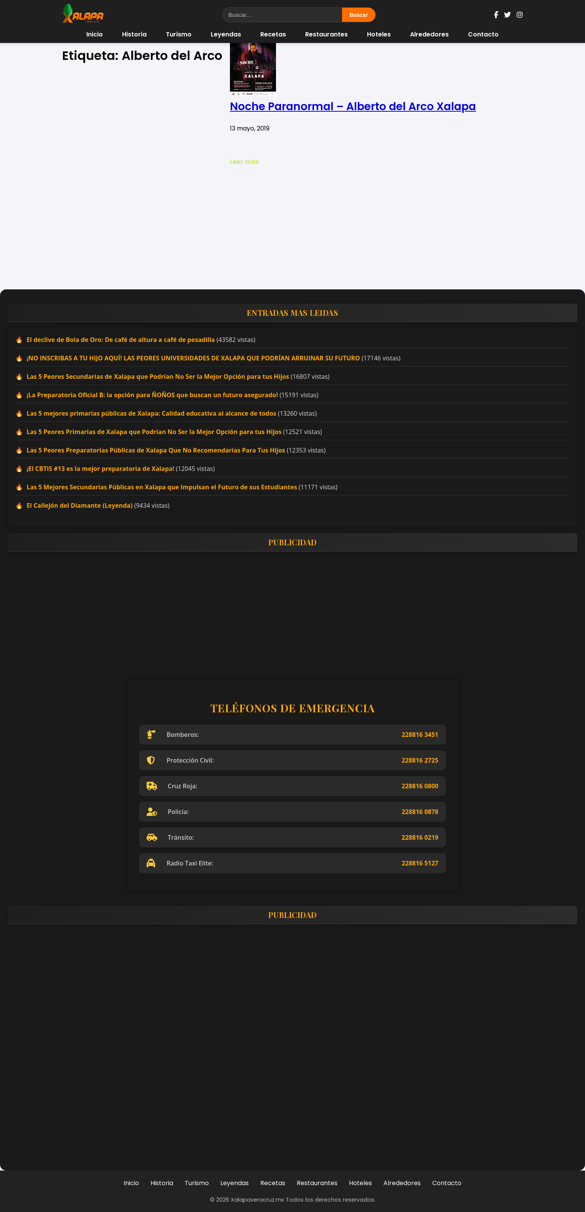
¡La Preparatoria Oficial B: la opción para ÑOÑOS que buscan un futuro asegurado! (152, 395)
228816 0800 (420, 786)
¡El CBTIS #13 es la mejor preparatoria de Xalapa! (100, 468)
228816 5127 (420, 863)
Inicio (94, 34)
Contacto (483, 34)
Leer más (244, 161)
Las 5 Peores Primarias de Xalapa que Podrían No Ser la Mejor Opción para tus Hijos (153, 432)
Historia (134, 34)
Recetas (273, 34)
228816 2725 (420, 760)
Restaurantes (326, 34)
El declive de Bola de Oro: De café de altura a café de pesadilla (120, 339)
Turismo (179, 34)
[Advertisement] (292, 228)
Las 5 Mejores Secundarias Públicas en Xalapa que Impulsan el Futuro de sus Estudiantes (161, 487)
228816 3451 (420, 734)
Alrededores (429, 34)
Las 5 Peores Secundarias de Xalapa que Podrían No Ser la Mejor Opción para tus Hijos (157, 376)
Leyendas (226, 34)
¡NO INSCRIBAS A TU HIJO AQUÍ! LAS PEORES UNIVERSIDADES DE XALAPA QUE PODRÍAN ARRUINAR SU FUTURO (193, 358)
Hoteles (379, 34)
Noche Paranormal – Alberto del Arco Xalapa (353, 106)
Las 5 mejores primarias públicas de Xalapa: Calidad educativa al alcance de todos (151, 413)
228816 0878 (420, 811)
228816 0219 (420, 837)
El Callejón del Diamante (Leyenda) (79, 505)
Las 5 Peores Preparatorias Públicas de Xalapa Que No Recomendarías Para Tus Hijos (155, 450)
